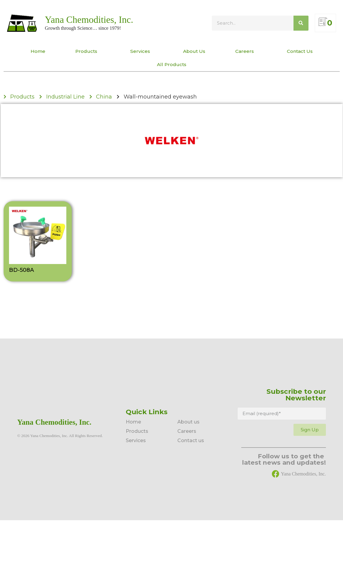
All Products (171, 64)
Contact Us (300, 51)
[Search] (300, 23)
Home (38, 51)
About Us (194, 51)
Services (141, 51)
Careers (246, 51)
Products (87, 51)
